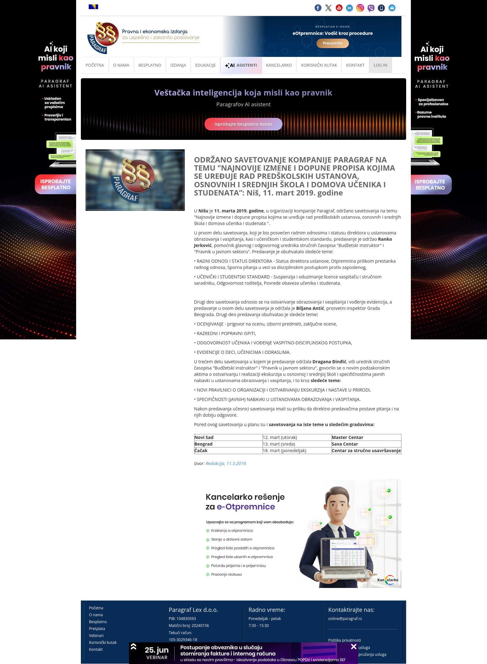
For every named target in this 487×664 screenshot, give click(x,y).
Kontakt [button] (355, 65)
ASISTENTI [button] (241, 65)
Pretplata (97, 628)
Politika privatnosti (344, 640)
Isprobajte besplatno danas (243, 124)
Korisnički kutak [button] (319, 65)
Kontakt (96, 649)
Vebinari (96, 635)
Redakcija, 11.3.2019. (226, 463)
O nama (121, 65)
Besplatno (149, 65)
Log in (380, 65)
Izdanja (178, 65)
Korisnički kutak (103, 642)
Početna (95, 65)
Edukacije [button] (205, 65)
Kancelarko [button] (279, 65)
